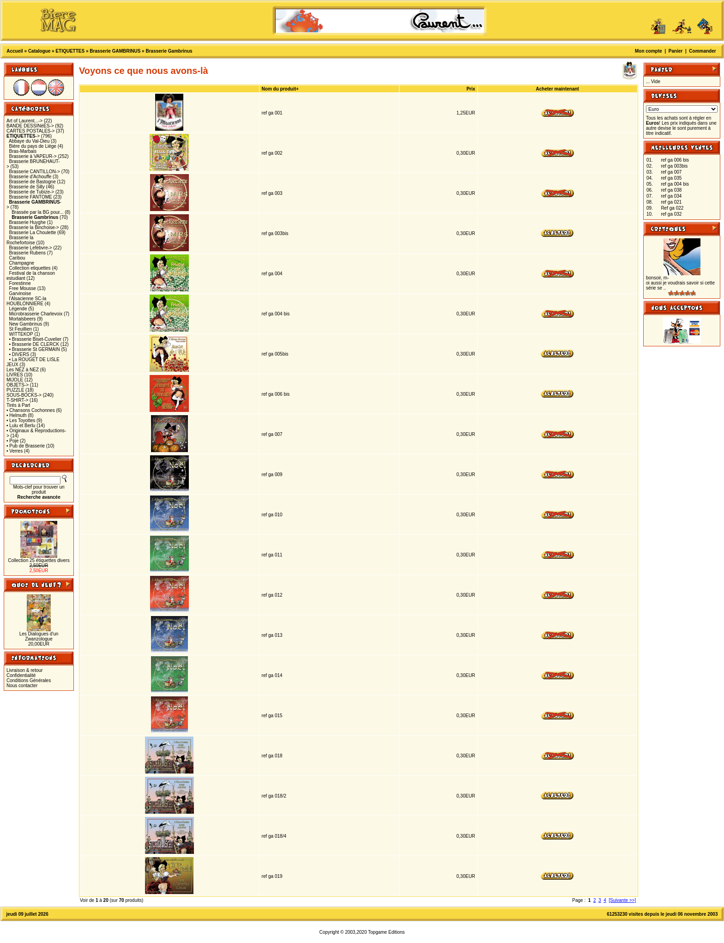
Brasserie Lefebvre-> (30, 247)
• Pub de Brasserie (25, 445)
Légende (18, 308)
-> (23, 136)
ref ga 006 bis (276, 394)
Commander (702, 51)
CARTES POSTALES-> (30, 130)
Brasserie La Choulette (32, 232)
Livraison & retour (24, 670)
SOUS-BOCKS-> (24, 395)
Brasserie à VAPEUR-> (33, 156)
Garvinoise (20, 293)
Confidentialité (21, 675)
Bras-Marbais (22, 151)
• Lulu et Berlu (20, 425)
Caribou (17, 257)
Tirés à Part (18, 405)
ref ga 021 (671, 202)
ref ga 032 (671, 214)
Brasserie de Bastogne (32, 181)
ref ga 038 (671, 190)
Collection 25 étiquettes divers (38, 560)
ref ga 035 (671, 178)
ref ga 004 (272, 273)
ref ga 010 (272, 514)
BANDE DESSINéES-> (30, 125)
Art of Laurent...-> (24, 120)
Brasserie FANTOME (30, 196)
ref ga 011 (272, 554)
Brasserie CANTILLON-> (34, 171)
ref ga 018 (272, 755)
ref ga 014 (272, 675)
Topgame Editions (386, 932)
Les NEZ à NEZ (22, 369)
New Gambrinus (25, 323)
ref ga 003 (272, 193)
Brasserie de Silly (27, 186)
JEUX (12, 364)
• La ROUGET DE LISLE (34, 359)
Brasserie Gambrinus (168, 51)
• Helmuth (16, 415)
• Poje (12, 440)
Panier (676, 51)
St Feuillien (20, 329)
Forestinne (20, 283)
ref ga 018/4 (274, 836)
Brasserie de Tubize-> (31, 191)
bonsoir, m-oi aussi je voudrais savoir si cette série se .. (680, 282)
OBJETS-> (17, 384)
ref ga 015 (272, 715)
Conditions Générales (28, 680)
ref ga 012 (272, 595)
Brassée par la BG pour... (37, 212)
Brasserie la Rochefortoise (20, 240)
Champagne (21, 263)
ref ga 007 (272, 434)
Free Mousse (22, 288)
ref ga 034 (671, 196)
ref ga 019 (272, 876)
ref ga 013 (272, 635)
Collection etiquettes (30, 268)
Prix (470, 88)
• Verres (14, 450)
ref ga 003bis (275, 233)
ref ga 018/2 (274, 795)
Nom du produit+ (280, 88)
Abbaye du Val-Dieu (29, 141)
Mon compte (648, 51)
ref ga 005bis (275, 354)
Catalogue (39, 51)
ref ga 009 (272, 474)
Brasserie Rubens (27, 252)
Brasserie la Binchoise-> (34, 227)
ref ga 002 (272, 153)
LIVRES (14, 374)
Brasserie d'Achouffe (30, 176)
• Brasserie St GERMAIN (34, 349)
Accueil (14, 51)
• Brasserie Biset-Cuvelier (35, 339)
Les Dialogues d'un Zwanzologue (39, 636)
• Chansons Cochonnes (30, 410)
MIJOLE (14, 379)
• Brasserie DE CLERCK (34, 344)
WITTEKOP (21, 334)
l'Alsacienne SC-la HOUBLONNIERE (26, 301)
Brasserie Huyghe (27, 222)
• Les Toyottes (20, 420)
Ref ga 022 (672, 208)
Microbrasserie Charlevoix (36, 313)
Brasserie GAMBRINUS (115, 51)
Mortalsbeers (22, 318)
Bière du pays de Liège (32, 146)
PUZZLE (15, 390)
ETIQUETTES (69, 51)
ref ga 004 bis (276, 313)
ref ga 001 (272, 112)
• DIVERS (19, 354)
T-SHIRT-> (17, 400)
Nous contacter (21, 685)
